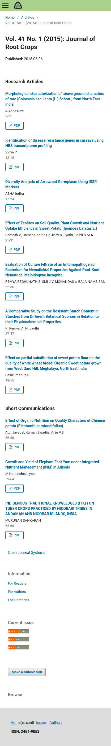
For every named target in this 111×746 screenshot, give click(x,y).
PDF (16, 126)
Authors (55, 722)
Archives (28, 17)
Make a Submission (27, 672)
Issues (41, 722)
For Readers (17, 583)
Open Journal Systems (26, 552)
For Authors (17, 592)
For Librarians (18, 600)
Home (10, 17)
